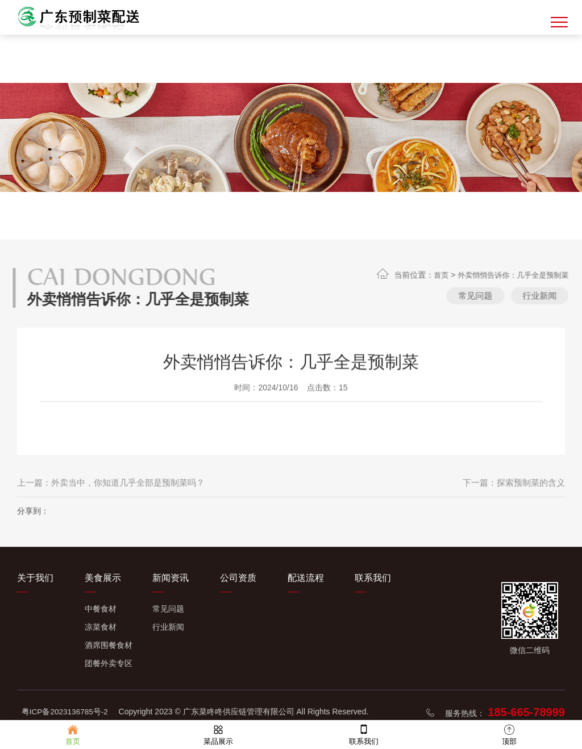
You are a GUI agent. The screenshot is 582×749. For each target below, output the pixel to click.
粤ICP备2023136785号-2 (66, 711)
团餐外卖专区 (108, 663)
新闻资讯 (170, 578)
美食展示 (103, 578)
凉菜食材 (101, 626)
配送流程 (306, 578)
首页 (503, 274)
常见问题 (535, 296)
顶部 (509, 734)
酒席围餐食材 (108, 645)
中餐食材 (101, 608)
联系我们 (373, 578)
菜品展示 (218, 734)
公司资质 (238, 578)
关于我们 (35, 578)
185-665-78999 (526, 712)
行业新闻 (168, 626)
